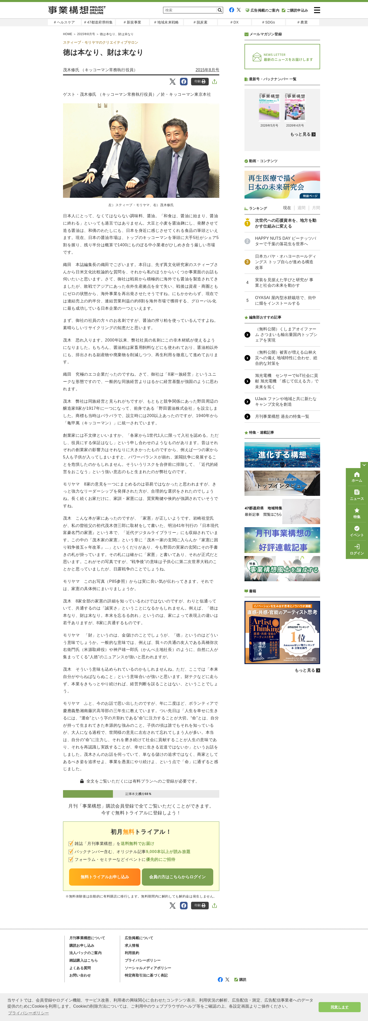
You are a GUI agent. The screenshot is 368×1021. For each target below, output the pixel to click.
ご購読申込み (295, 10)
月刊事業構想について (87, 938)
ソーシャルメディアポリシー (148, 968)
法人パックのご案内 (85, 953)
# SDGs (268, 22)
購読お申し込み (81, 945)
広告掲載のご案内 (262, 10)
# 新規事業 (132, 22)
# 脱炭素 (200, 22)
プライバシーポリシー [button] (28, 1013)
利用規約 (132, 953)
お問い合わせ (80, 975)
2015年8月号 (207, 70)
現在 (287, 341)
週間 (301, 341)
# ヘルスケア (64, 22)
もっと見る (300, 268)
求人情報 (132, 945)
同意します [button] (340, 1007)
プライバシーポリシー (143, 960)
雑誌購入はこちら (83, 960)
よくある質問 (80, 968)
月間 (316, 341)
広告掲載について (139, 938)
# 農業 (302, 22)
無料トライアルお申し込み (105, 877)
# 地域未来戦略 (166, 22)
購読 (240, 979)
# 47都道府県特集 (98, 22)
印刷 (200, 81)
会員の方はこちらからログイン (177, 877)
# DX (235, 22)
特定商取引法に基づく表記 (146, 975)
